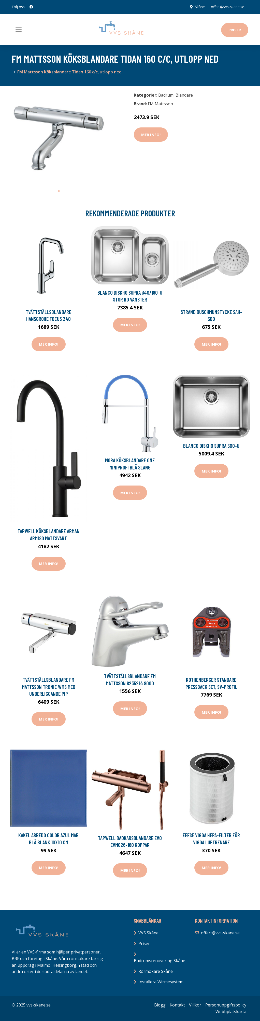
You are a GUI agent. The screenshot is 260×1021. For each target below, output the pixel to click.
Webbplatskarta (230, 1011)
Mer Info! (151, 134)
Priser (234, 29)
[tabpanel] (59, 138)
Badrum (166, 95)
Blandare (184, 95)
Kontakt (177, 1005)
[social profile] (31, 7)
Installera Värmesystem (160, 982)
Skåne (200, 6)
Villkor (195, 1005)
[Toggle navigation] (18, 29)
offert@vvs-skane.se (227, 6)
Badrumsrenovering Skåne (159, 960)
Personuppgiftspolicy (225, 1005)
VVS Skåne (148, 933)
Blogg (160, 1005)
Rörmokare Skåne (155, 971)
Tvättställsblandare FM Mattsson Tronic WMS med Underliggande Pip (48, 686)
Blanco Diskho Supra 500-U (211, 445)
